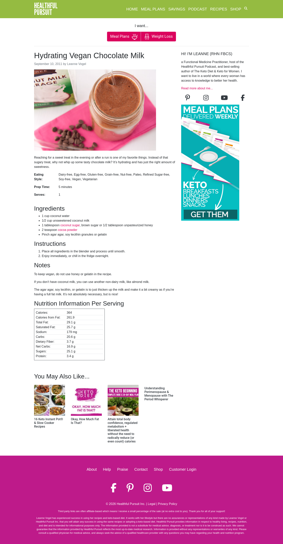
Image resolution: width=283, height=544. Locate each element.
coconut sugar (70, 225)
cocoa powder (67, 229)
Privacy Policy (167, 504)
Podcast (197, 9)
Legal (151, 504)
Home (132, 9)
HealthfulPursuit (45, 9)
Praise (122, 469)
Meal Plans (153, 9)
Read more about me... (197, 88)
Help (107, 469)
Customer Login (182, 469)
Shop (235, 9)
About (92, 469)
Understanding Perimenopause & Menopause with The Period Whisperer (158, 393)
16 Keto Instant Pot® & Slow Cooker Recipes (48, 422)
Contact (141, 469)
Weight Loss (158, 37)
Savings (176, 9)
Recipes (218, 9)
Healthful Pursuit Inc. (131, 504)
